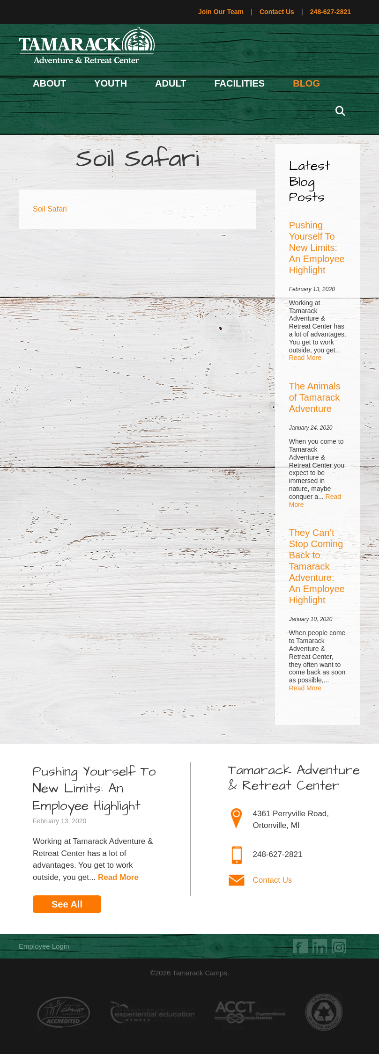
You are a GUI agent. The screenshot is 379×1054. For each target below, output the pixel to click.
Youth (110, 83)
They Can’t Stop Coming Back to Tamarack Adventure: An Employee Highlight (317, 566)
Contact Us (277, 11)
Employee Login (44, 946)
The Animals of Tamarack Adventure (315, 397)
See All (67, 904)
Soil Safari (50, 209)
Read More (305, 357)
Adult (170, 83)
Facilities (239, 83)
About (49, 83)
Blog (306, 83)
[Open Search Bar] (340, 111)
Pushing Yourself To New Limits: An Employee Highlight (317, 247)
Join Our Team (221, 11)
